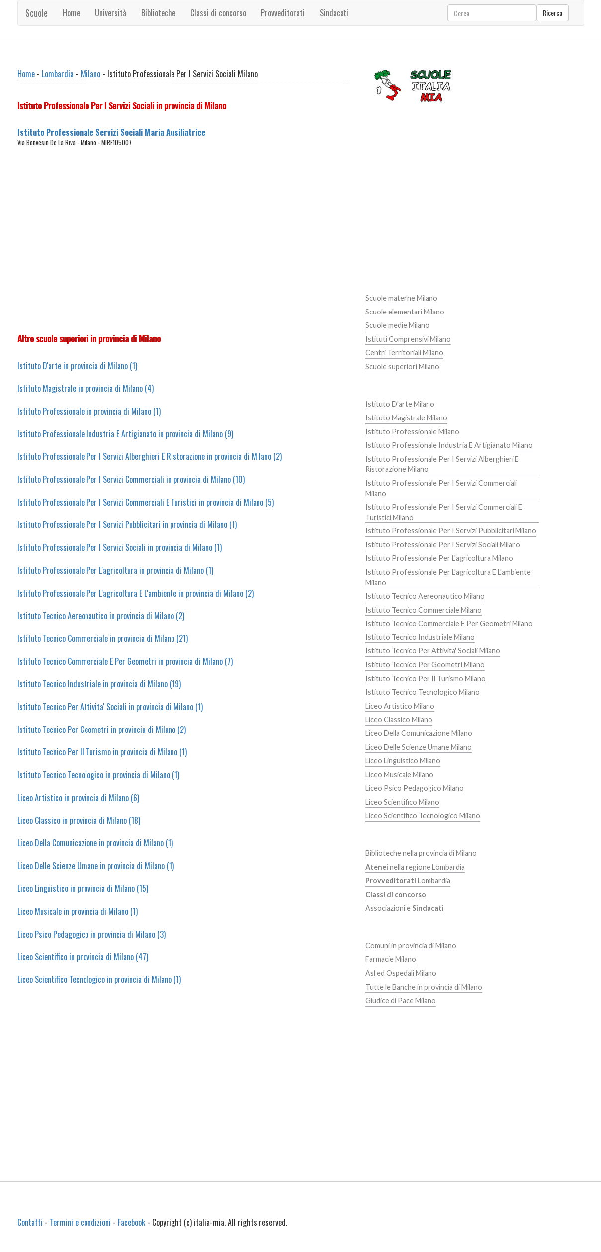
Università (110, 13)
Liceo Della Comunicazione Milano (418, 733)
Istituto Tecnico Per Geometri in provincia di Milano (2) (101, 729)
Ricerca (552, 12)
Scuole (36, 12)
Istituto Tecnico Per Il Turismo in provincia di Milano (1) (102, 752)
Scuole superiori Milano (402, 366)
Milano (90, 74)
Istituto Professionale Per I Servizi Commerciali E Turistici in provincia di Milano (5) (145, 502)
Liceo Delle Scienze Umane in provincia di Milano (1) (95, 866)
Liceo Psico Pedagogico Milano (414, 788)
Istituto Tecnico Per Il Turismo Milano (425, 678)
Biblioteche (158, 13)
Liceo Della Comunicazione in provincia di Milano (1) (95, 843)
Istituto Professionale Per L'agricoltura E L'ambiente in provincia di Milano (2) (135, 593)
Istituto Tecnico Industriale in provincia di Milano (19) (99, 684)
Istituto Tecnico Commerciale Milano (423, 610)
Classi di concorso (218, 13)
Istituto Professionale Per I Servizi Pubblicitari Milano (450, 530)
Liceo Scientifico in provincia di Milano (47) (82, 957)
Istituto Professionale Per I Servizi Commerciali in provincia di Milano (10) (131, 479)
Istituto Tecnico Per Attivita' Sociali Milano (432, 650)
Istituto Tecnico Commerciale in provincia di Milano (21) (102, 638)
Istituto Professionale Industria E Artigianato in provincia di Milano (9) (125, 434)
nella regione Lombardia (415, 867)
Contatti (30, 1222)
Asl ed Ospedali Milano (400, 973)
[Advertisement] (183, 240)
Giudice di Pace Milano (400, 1000)
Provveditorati (283, 13)
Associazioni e (404, 908)
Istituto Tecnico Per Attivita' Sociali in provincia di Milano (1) (110, 707)
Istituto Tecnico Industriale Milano (420, 637)
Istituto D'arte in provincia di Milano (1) (77, 366)
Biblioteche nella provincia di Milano (421, 853)
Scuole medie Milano (397, 325)
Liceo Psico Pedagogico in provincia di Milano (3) (91, 934)
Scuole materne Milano (401, 298)
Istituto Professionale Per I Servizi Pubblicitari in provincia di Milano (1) (127, 524)
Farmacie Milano (390, 959)
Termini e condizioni (80, 1222)
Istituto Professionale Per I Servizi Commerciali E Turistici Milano (443, 512)
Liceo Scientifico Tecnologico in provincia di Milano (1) (99, 979)
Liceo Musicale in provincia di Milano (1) (77, 911)
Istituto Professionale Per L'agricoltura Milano (439, 558)
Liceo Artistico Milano (399, 706)
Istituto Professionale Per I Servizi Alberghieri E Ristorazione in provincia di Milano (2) (149, 456)
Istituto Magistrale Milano (406, 418)
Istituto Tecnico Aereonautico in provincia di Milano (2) (100, 616)
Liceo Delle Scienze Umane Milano (418, 747)
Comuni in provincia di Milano (410, 945)
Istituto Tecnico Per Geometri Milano (425, 664)
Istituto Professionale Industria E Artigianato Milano (449, 445)
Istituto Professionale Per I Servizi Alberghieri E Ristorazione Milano (442, 464)
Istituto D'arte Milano (399, 404)
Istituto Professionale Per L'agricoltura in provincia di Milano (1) (115, 570)
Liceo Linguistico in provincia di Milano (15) (82, 888)
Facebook (131, 1222)
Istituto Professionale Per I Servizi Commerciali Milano (441, 488)
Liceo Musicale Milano (399, 774)
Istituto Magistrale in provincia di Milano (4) (85, 388)
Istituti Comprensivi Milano (408, 339)
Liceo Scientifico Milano (402, 802)
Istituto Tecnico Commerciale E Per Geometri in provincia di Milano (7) (125, 661)
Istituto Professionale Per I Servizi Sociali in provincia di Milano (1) (119, 547)
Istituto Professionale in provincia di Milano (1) (89, 411)
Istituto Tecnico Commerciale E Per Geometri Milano (449, 623)
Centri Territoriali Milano (404, 352)
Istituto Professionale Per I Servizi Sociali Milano (442, 544)
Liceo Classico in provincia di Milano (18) (78, 820)
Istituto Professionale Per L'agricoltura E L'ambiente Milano (448, 577)
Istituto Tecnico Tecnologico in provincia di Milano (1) (98, 775)
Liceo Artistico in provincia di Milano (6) (78, 798)
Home (71, 13)
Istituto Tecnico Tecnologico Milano (422, 692)
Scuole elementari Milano (404, 312)
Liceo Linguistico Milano (402, 760)
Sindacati (334, 13)
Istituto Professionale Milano (412, 431)
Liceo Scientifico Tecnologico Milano (422, 815)
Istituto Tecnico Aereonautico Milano (425, 596)
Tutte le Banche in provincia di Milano (423, 987)
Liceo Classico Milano (398, 719)
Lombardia (58, 74)
